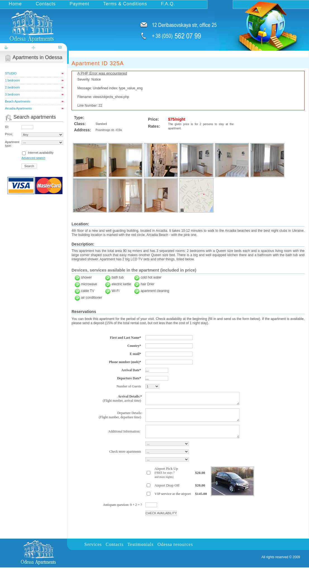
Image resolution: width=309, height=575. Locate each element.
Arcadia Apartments (18, 108)
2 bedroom (12, 87)
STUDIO (11, 73)
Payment (79, 3)
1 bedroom (12, 80)
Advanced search (33, 158)
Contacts (46, 3)
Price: (9, 134)
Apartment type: (12, 143)
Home (15, 3)
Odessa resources (175, 552)
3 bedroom (12, 94)
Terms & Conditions (125, 3)
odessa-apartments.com (34, 23)
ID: (7, 126)
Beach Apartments (17, 101)
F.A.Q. (168, 3)
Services (93, 552)
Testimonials (140, 552)
